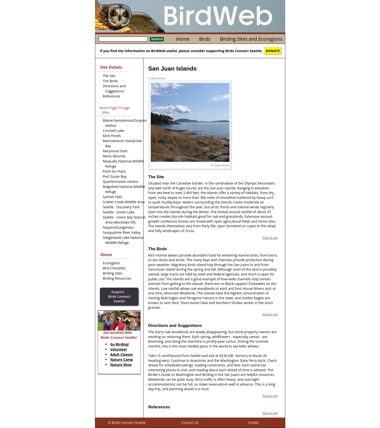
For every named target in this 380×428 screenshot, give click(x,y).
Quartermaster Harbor (121, 181)
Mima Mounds (114, 156)
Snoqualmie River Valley (122, 232)
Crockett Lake (113, 130)
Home (183, 39)
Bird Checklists (114, 268)
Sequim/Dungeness (118, 227)
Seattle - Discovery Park (121, 207)
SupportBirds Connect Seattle (119, 296)
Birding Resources (117, 278)
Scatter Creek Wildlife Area (124, 202)
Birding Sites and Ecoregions (251, 39)
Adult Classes (121, 354)
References (111, 96)
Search (157, 39)
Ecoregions (111, 263)
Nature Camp (121, 359)
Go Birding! (119, 344)
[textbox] (123, 39)
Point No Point (114, 171)
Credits (253, 422)
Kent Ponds (112, 135)
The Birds (110, 81)
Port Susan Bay (115, 176)
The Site (109, 75)
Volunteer (118, 349)
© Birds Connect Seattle (127, 422)
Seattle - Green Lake (119, 212)
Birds (204, 39)
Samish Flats (112, 196)
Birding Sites (112, 273)
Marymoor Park (115, 151)
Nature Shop (121, 364)
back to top (269, 238)
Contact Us (190, 422)
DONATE (273, 50)
